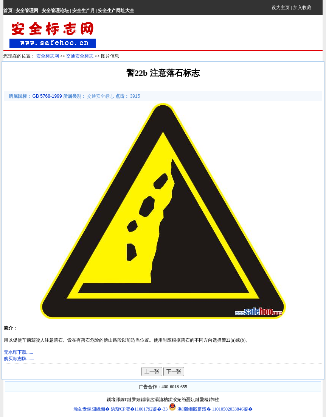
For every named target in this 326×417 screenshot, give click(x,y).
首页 (7, 10)
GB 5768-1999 (47, 96)
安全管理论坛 (55, 10)
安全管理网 (27, 10)
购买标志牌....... (19, 358)
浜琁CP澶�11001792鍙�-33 (140, 409)
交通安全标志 (79, 56)
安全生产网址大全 (116, 10)
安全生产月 (83, 10)
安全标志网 (47, 56)
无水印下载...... (18, 352)
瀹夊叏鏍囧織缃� (91, 409)
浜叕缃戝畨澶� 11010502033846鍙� (211, 409)
